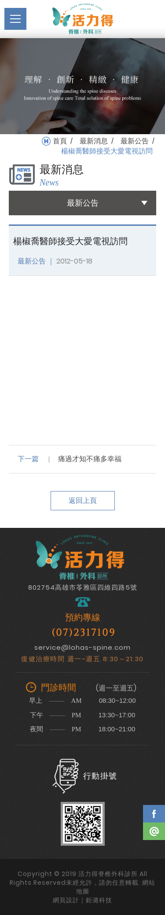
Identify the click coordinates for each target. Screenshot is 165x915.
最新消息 (94, 141)
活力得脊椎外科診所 (83, 19)
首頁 (60, 141)
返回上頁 (83, 500)
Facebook (154, 813)
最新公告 (135, 141)
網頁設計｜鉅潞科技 (82, 900)
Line (154, 831)
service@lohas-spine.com (82, 647)
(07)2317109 (83, 633)
